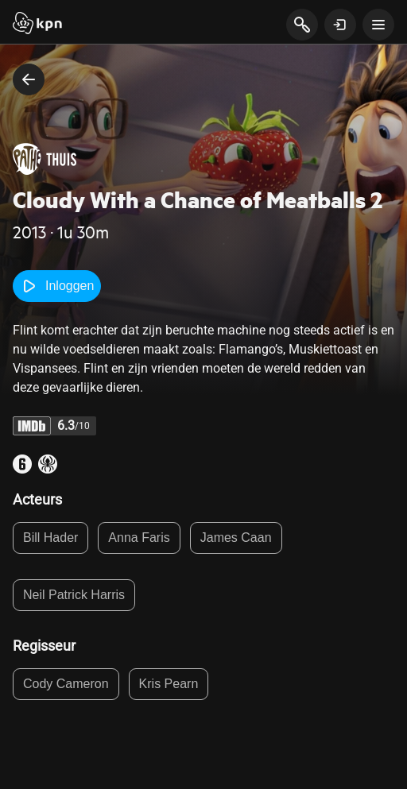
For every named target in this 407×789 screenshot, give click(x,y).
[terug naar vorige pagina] (29, 79)
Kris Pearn (169, 683)
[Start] (37, 25)
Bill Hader (50, 537)
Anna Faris (138, 537)
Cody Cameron (66, 683)
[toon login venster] (340, 25)
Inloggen (57, 286)
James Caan (236, 537)
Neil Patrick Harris (74, 594)
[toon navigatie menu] (378, 25)
